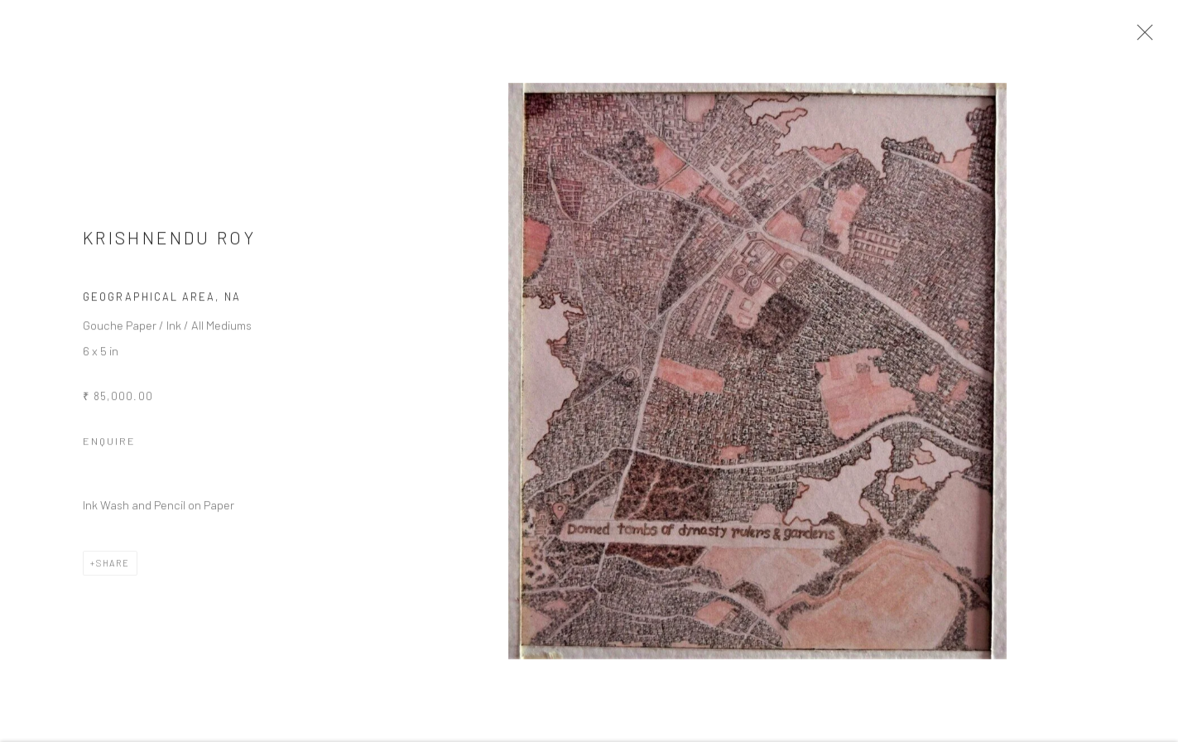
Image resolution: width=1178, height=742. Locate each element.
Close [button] (1152, 37)
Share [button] (113, 571)
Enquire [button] (109, 448)
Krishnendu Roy (169, 245)
